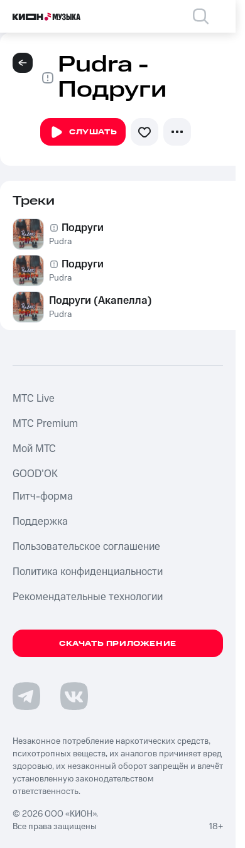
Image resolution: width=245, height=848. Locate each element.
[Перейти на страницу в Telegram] (26, 696)
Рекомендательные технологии (88, 596)
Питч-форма (43, 496)
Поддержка (40, 521)
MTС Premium (45, 423)
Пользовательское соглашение (86, 546)
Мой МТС (34, 448)
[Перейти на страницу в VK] (74, 696)
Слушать (83, 132)
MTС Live (34, 398)
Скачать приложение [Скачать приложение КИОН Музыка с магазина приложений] (118, 643)
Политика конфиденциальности (88, 571)
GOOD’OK (35, 473)
